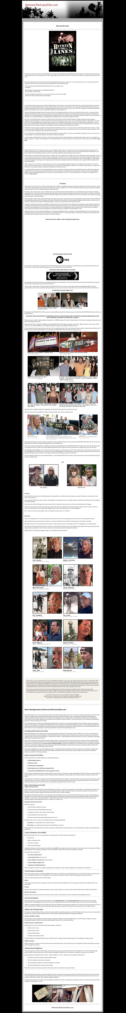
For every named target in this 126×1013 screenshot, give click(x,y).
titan (56, 119)
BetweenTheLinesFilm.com (41, 4)
